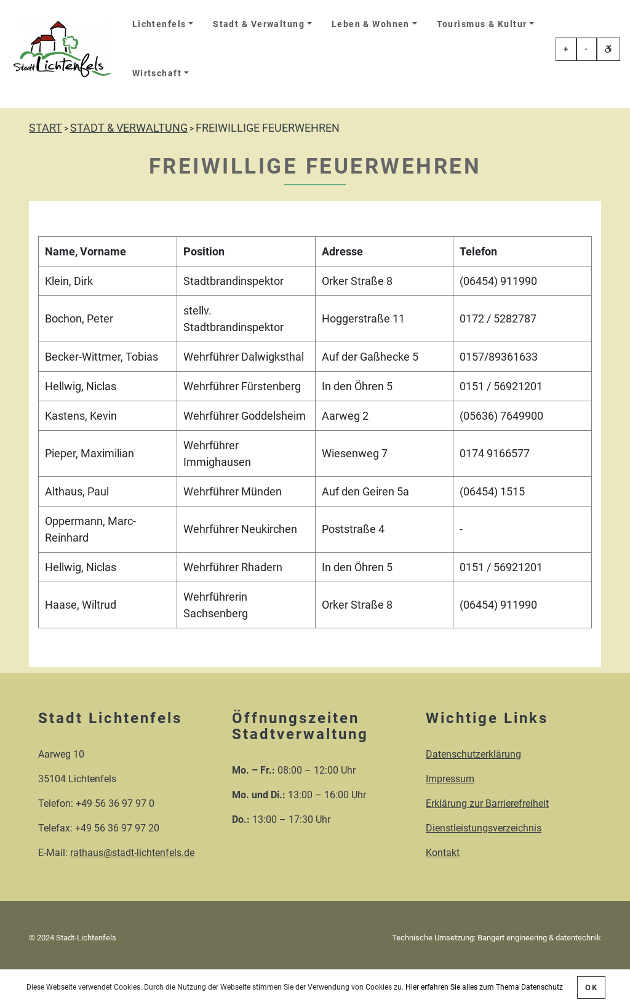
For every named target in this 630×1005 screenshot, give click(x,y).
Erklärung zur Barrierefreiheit (487, 803)
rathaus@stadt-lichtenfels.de (132, 853)
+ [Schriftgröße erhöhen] (566, 49)
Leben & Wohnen (371, 24)
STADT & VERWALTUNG (129, 127)
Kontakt (443, 853)
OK (591, 987)
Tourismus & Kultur (482, 24)
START (45, 127)
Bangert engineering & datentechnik (539, 937)
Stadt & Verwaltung (259, 24)
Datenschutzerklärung (473, 754)
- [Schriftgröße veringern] (586, 49)
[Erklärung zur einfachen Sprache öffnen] (608, 49)
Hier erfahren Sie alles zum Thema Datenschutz (484, 987)
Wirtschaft (156, 73)
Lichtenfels (159, 24)
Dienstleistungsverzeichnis (483, 828)
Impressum (450, 779)
